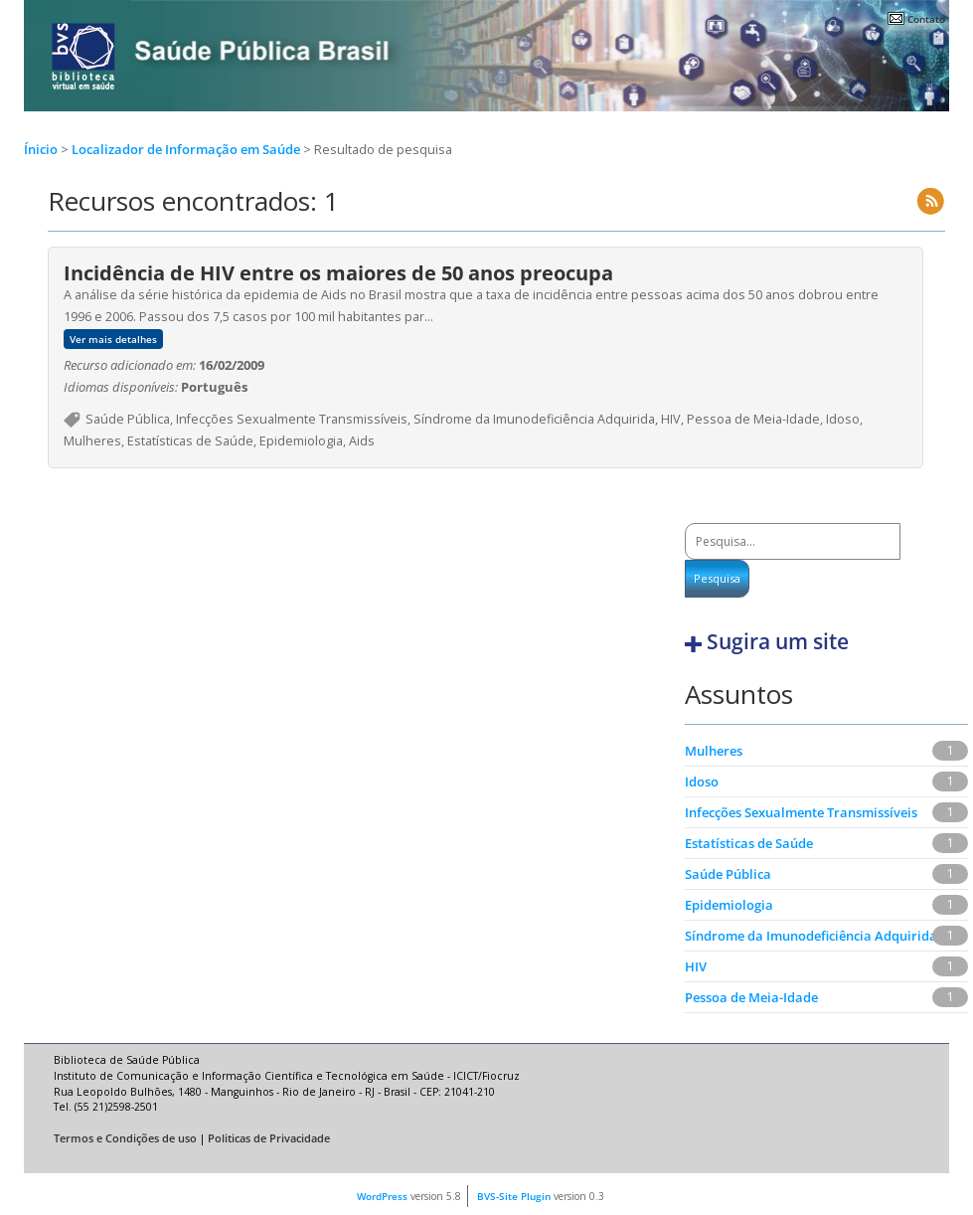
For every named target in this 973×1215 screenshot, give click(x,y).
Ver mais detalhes (113, 339)
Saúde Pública (728, 874)
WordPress (382, 1196)
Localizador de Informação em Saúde (187, 149)
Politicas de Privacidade (269, 1138)
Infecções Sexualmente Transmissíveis (801, 812)
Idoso (702, 781)
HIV (696, 966)
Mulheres (713, 751)
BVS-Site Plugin (514, 1196)
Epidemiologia (729, 905)
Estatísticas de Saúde (749, 843)
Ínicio (41, 149)
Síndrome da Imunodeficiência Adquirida (811, 936)
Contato (926, 19)
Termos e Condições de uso (125, 1138)
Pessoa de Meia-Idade (751, 997)
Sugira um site (778, 641)
